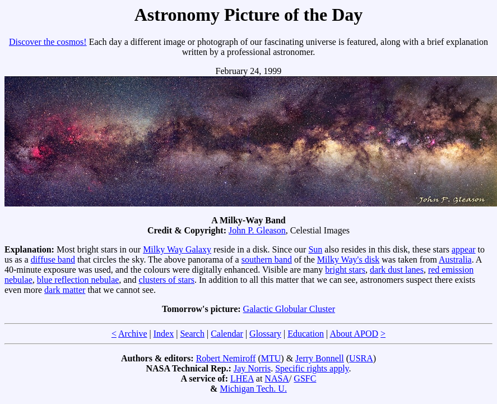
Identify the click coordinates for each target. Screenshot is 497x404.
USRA (361, 358)
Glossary (265, 333)
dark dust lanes (397, 269)
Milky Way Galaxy (177, 249)
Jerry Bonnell (319, 358)
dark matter (64, 290)
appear (464, 249)
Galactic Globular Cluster (289, 309)
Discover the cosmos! (48, 42)
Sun (315, 249)
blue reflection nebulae (78, 279)
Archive (132, 333)
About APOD (353, 333)
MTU (271, 358)
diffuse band (53, 259)
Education (305, 333)
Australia (455, 259)
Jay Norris (252, 368)
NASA (276, 378)
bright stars (345, 269)
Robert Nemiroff (226, 358)
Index (164, 333)
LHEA (242, 378)
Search (192, 333)
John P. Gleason (257, 230)
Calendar (227, 333)
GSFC (305, 378)
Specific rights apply (312, 368)
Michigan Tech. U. (253, 388)
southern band (266, 259)
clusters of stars (166, 279)
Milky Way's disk (348, 259)
